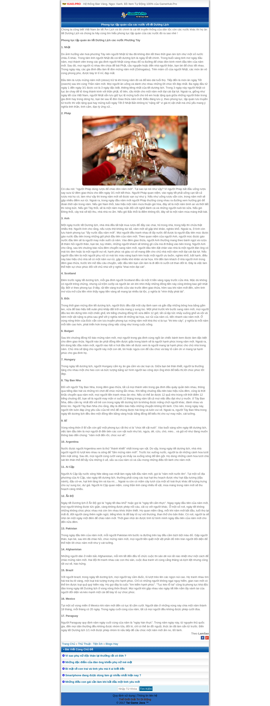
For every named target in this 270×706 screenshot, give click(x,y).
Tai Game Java (135, 702)
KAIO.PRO (74, 3)
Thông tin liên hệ (147, 695)
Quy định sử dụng (124, 695)
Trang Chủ (68, 643)
